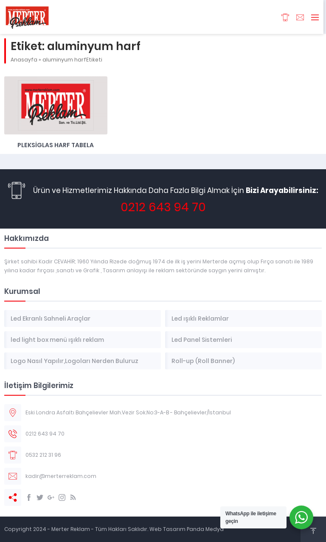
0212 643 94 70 (163, 207)
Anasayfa (24, 59)
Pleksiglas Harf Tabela (55, 145)
